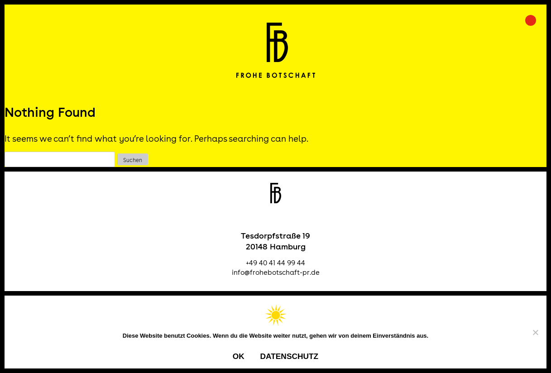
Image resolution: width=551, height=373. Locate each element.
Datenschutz (289, 356)
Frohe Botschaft (275, 50)
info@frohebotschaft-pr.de (276, 272)
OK (238, 356)
